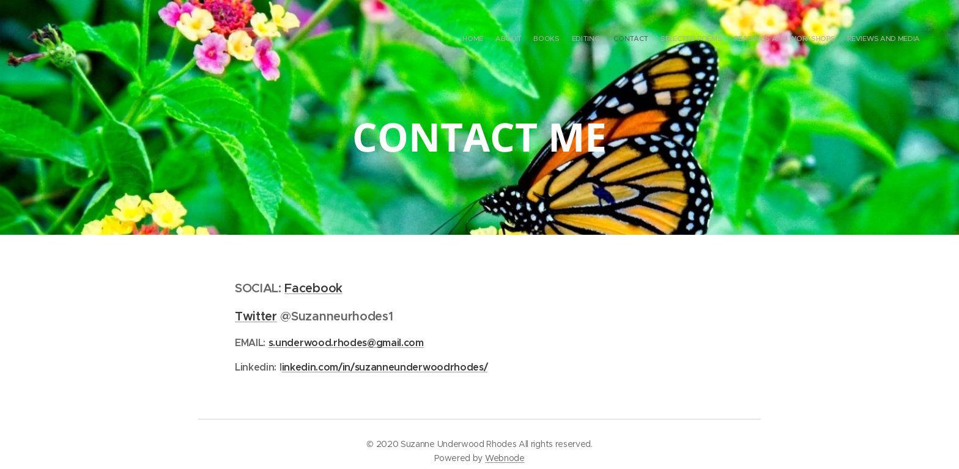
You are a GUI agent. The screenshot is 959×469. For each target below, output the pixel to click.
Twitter (256, 316)
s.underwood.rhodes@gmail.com (346, 342)
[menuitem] (835, 39)
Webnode (505, 457)
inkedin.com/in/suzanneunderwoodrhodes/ (385, 366)
